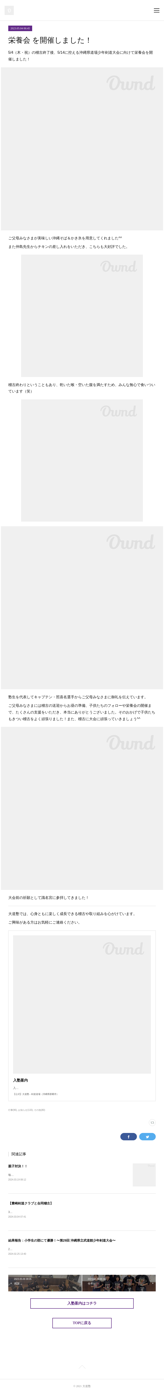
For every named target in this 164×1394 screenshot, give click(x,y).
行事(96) (12, 1110)
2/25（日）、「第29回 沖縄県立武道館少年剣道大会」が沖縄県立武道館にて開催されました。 (66, 1249)
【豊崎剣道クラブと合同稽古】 (30, 1203)
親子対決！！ (18, 1166)
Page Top (82, 1368)
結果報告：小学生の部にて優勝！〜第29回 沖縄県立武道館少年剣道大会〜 (62, 1241)
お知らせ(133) (25, 1110)
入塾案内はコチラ (82, 1304)
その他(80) (39, 1110)
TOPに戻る (82, 1324)
